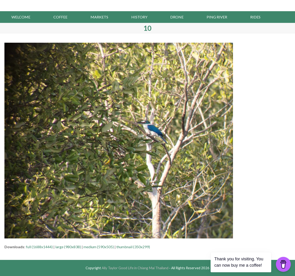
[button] (283, 17)
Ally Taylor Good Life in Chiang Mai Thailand (147, 5)
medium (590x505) (98, 247)
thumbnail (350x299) (133, 247)
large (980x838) (68, 247)
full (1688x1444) (39, 247)
